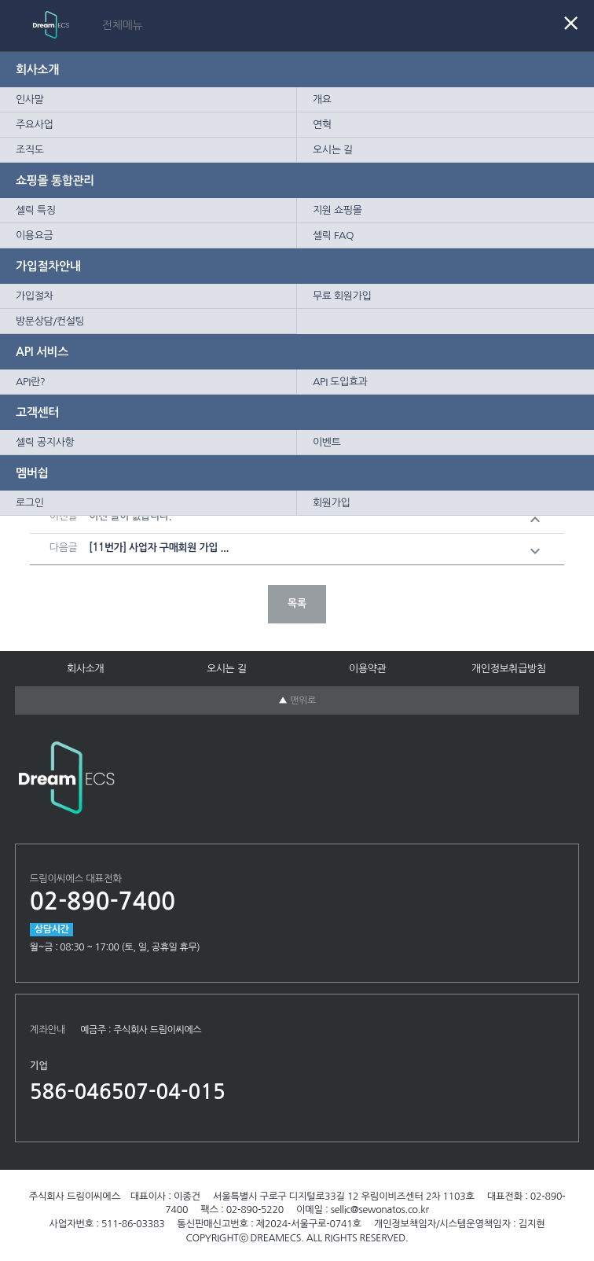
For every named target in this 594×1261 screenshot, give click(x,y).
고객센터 (37, 412)
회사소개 (37, 69)
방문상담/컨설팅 (50, 321)
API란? (31, 382)
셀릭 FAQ (333, 235)
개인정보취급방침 (508, 669)
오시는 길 (333, 150)
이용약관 (367, 669)
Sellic (86, 25)
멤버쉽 (32, 473)
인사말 (30, 99)
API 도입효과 (340, 382)
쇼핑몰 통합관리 (55, 180)
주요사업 (34, 124)
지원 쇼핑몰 (337, 210)
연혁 (322, 124)
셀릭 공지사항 (45, 442)
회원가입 (331, 503)
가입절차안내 (48, 266)
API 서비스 (42, 352)
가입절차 (34, 296)
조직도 (30, 150)
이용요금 (34, 235)
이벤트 (327, 442)
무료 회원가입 (342, 296)
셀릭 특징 (36, 210)
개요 (322, 99)
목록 (297, 603)
